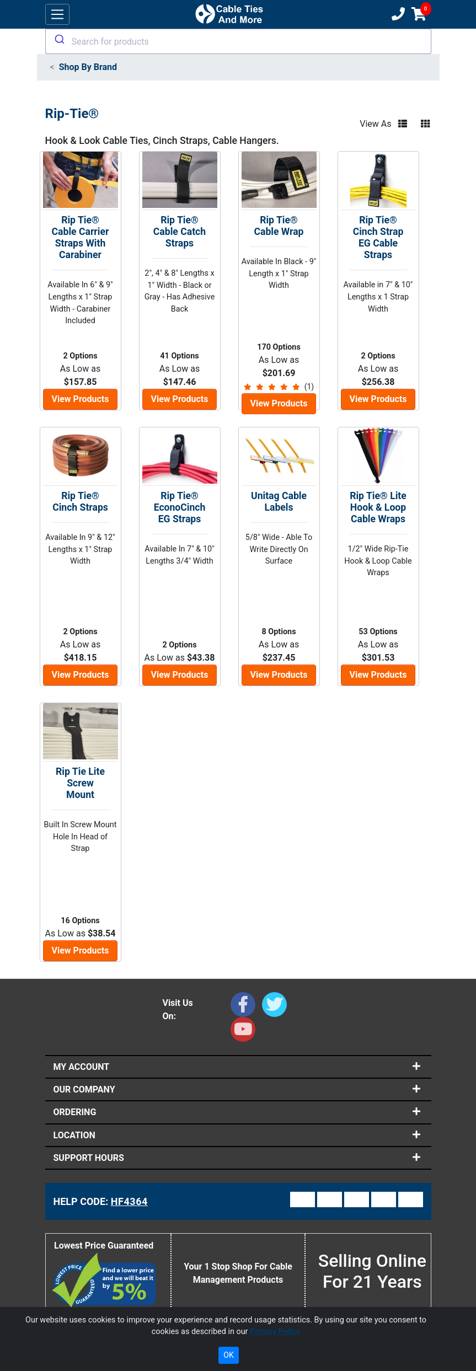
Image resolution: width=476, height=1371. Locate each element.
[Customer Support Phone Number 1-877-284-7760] (397, 14)
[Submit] (59, 39)
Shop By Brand (88, 67)
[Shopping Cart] (419, 14)
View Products (80, 399)
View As (375, 124)
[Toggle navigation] (57, 14)
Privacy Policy (275, 1331)
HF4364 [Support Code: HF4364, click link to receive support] (129, 1201)
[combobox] (238, 41)
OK (228, 1355)
